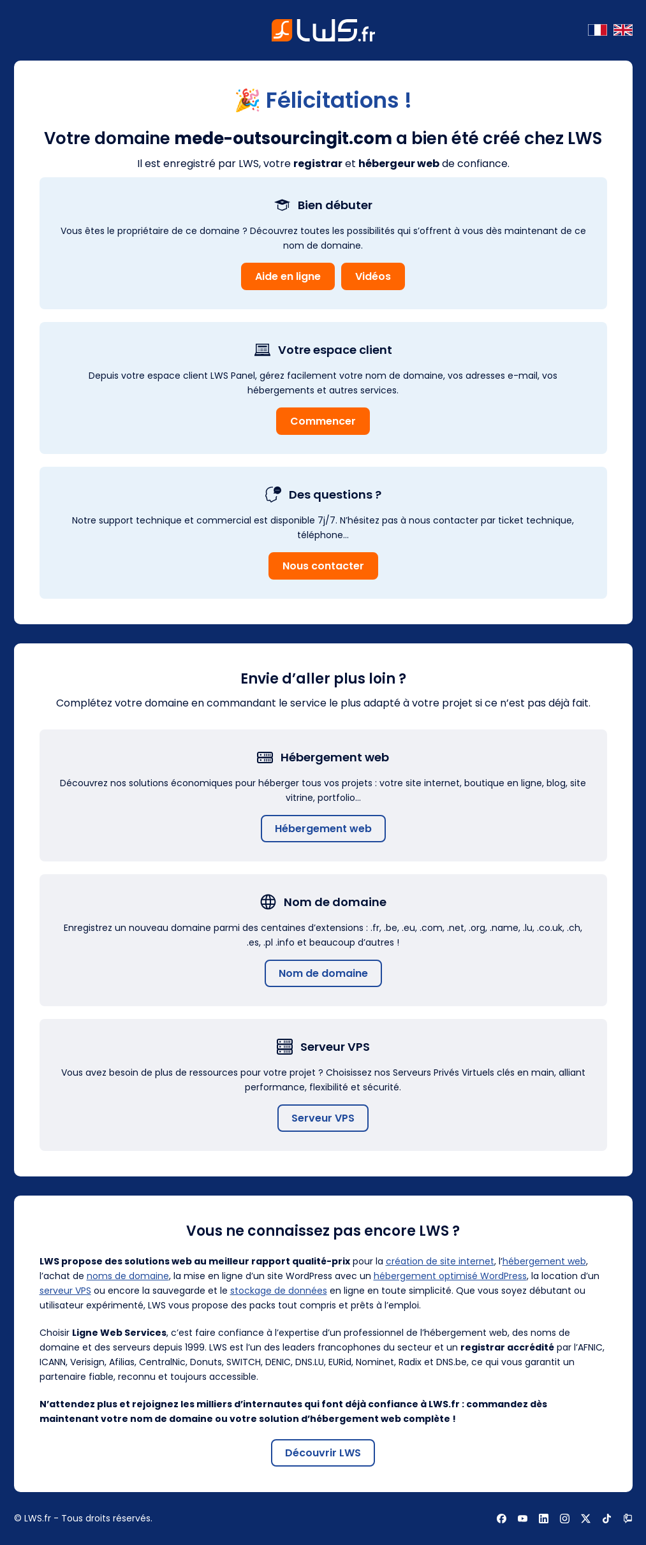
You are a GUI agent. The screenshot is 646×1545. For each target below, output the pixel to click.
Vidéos (373, 276)
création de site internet (440, 1261)
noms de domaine (128, 1276)
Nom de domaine (323, 973)
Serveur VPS (323, 1118)
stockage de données (278, 1290)
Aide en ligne (288, 276)
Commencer (323, 421)
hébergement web (544, 1261)
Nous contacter (323, 566)
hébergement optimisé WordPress (450, 1276)
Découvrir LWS (323, 1453)
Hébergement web (323, 828)
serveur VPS (65, 1290)
